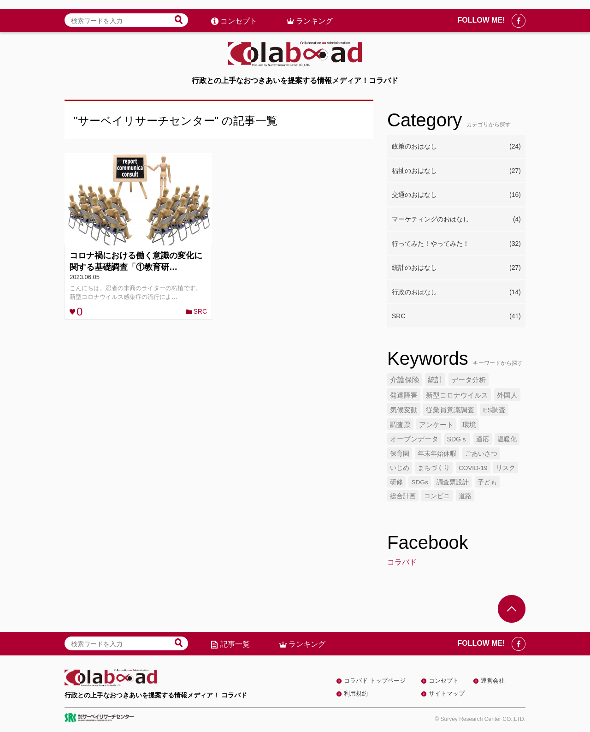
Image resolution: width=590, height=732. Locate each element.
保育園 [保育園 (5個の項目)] (399, 453)
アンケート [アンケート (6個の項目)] (436, 424)
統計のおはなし (456, 268)
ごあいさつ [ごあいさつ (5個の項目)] (481, 453)
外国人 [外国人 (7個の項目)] (507, 395)
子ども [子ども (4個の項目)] (487, 482)
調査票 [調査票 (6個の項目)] (400, 424)
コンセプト (238, 12)
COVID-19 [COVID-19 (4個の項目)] (473, 467)
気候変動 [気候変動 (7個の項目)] (404, 410)
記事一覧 (235, 644)
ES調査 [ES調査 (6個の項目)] (494, 410)
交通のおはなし (456, 195)
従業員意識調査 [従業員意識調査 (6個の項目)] (450, 410)
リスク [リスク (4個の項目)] (505, 467)
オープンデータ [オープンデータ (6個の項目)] (414, 439)
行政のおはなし (456, 292)
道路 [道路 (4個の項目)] (465, 496)
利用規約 (356, 693)
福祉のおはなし (456, 171)
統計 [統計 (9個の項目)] (435, 380)
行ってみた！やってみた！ (456, 244)
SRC (200, 311)
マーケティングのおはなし (456, 219)
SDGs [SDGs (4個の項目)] (419, 482)
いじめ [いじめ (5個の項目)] (399, 467)
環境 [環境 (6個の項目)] (469, 424)
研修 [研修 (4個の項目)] (396, 482)
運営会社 (493, 680)
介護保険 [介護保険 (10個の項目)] (404, 380)
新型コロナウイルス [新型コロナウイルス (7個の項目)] (457, 395)
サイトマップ (447, 693)
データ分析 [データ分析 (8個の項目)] (468, 380)
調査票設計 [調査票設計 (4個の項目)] (453, 482)
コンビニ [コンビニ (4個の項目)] (437, 496)
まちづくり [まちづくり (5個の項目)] (434, 467)
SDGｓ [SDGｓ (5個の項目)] (457, 439)
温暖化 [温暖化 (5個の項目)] (507, 439)
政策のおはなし (456, 146)
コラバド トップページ (375, 680)
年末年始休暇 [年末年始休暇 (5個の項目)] (437, 453)
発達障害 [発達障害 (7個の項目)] (404, 395)
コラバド (402, 562)
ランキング (314, 12)
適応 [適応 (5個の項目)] (482, 439)
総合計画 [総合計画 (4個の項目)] (403, 496)
